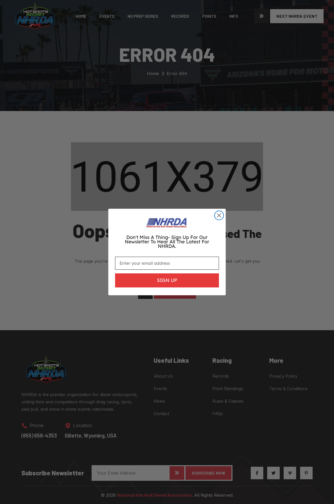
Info (233, 16)
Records (180, 16)
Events (107, 16)
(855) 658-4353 (39, 439)
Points (209, 16)
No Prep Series (143, 16)
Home (81, 16)
